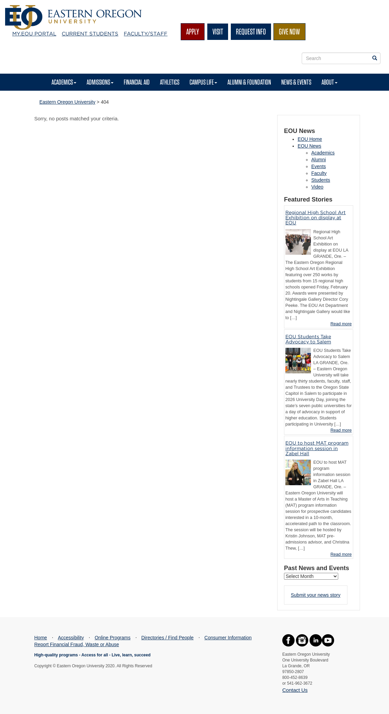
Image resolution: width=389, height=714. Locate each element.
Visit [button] (217, 31)
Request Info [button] (251, 31)
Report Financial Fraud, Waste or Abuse (76, 644)
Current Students (90, 34)
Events (318, 166)
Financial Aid (137, 82)
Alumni (318, 159)
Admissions (100, 82)
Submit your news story (316, 595)
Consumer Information (228, 637)
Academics (63, 82)
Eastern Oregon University (67, 102)
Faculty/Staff (145, 34)
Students (320, 180)
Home (40, 637)
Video (317, 187)
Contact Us (295, 690)
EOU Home (310, 139)
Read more (340, 324)
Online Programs (113, 637)
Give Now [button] (289, 31)
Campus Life (203, 82)
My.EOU (34, 34)
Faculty (319, 173)
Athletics (169, 82)
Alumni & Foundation (249, 82)
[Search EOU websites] (374, 58)
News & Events (296, 82)
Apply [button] (192, 31)
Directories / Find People (167, 637)
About (329, 82)
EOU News (309, 146)
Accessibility (71, 637)
